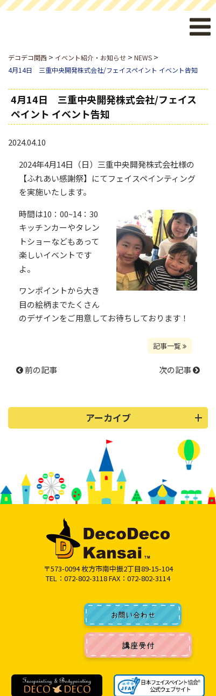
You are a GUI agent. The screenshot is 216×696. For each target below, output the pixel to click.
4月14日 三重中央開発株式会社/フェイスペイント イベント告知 (104, 106)
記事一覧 (169, 346)
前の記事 (36, 369)
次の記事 (179, 369)
